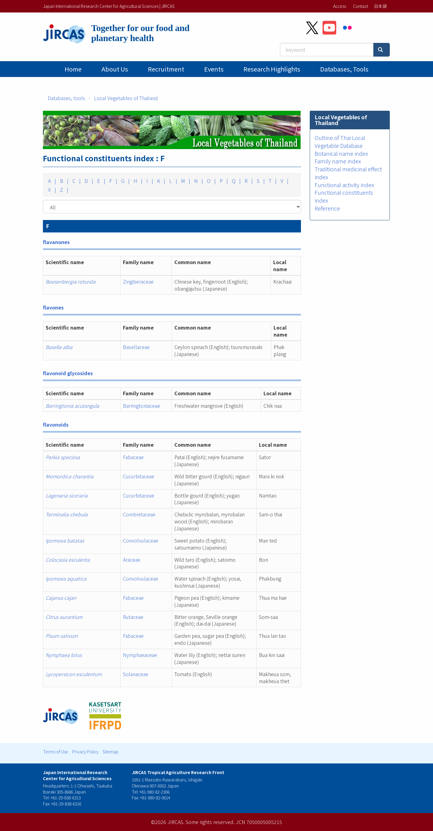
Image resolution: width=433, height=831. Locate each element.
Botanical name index (341, 153)
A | (51, 180)
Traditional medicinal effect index (348, 173)
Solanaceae (135, 674)
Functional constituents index (344, 196)
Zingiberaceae (138, 281)
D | (88, 180)
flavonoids (55, 424)
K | (160, 180)
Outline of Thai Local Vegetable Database (340, 141)
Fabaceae (133, 457)
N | (198, 180)
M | (185, 180)
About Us (114, 69)
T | (272, 180)
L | (172, 180)
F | (112, 180)
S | (260, 180)
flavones (53, 307)
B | (63, 180)
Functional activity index (344, 185)
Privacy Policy (85, 752)
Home (73, 69)
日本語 (380, 6)
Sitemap (110, 752)
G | (125, 180)
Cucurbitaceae (138, 476)
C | (76, 180)
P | (223, 180)
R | (248, 180)
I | (149, 180)
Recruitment (166, 69)
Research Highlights (271, 69)
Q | (236, 180)
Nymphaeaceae (140, 654)
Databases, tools (344, 69)
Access (339, 6)
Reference (327, 208)
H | (137, 180)
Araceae (131, 559)
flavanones (56, 242)
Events (214, 69)
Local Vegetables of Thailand (126, 98)
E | (100, 180)
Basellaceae (136, 347)
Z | (63, 189)
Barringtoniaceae (141, 405)
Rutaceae (133, 616)
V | (283, 180)
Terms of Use (55, 752)
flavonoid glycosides (68, 373)
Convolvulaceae (140, 540)
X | (51, 189)
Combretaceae (139, 514)
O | (211, 180)
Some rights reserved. (210, 822)
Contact (360, 6)
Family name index (338, 161)
